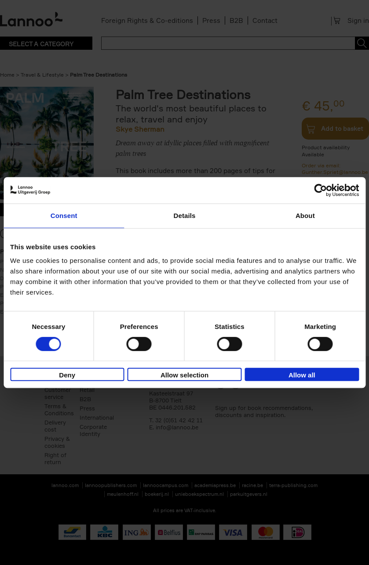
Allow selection (184, 375)
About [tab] (305, 215)
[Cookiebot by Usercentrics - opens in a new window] (320, 190)
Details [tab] (185, 215)
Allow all (302, 375)
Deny (67, 375)
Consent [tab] (64, 215)
